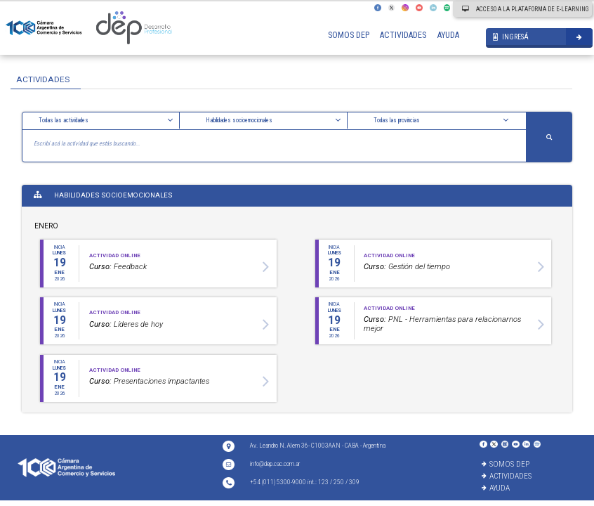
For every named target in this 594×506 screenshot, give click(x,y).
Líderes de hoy (126, 324)
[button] (106, 120)
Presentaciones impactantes (149, 381)
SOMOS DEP (348, 35)
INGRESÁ (511, 37)
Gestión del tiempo (407, 266)
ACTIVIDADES (403, 35)
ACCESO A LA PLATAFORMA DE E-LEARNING (525, 9)
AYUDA (448, 35)
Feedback (118, 266)
